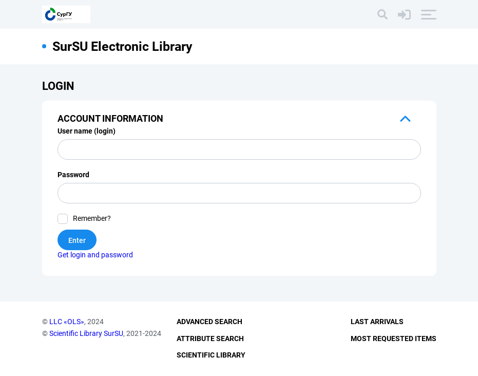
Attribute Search (210, 338)
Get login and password (95, 255)
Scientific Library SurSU (86, 333)
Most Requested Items (393, 338)
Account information (110, 118)
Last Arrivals (377, 321)
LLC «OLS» (66, 321)
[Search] (382, 14)
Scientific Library (211, 355)
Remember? (92, 218)
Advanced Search (209, 321)
